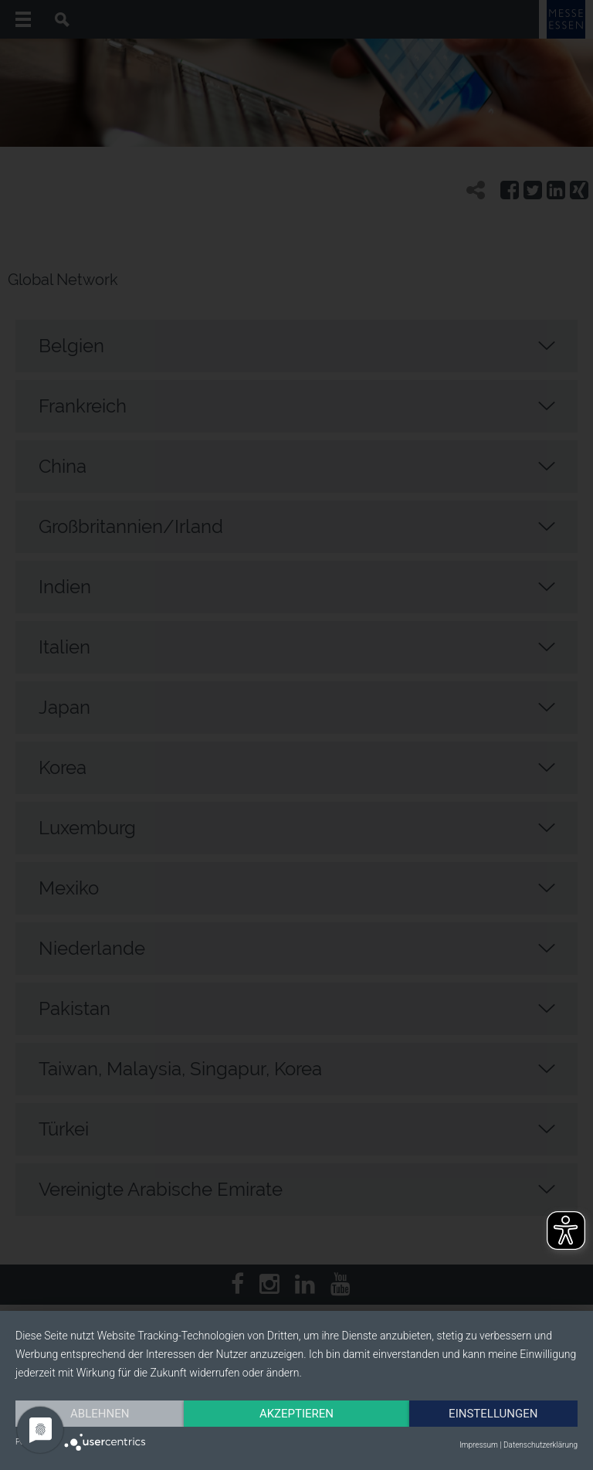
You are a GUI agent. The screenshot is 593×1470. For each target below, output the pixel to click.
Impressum (478, 1445)
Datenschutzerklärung (540, 1445)
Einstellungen (493, 1414)
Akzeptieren (296, 1414)
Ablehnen (99, 1414)
